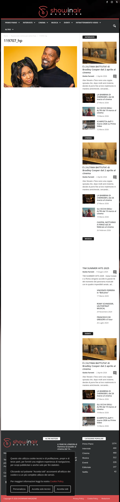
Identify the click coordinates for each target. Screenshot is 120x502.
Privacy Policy (78, 498)
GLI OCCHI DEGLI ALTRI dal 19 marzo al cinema (106, 110)
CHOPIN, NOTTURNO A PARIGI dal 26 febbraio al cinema (106, 224)
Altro (9, 29)
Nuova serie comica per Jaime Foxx (23, 36)
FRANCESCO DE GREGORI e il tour (104, 318)
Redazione (106, 498)
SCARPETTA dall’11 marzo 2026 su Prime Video (106, 123)
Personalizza (19, 489)
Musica (56, 22)
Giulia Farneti (88, 76)
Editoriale (86, 467)
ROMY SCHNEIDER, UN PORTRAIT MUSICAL (105, 306)
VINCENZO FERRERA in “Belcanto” (106, 291)
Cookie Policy (56, 481)
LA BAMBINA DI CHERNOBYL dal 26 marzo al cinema (105, 97)
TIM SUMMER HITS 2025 (95, 268)
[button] (114, 26)
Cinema (43, 22)
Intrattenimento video (88, 22)
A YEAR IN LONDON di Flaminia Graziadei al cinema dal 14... (67, 446)
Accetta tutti (62, 489)
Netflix (85, 472)
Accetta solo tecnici (41, 489)
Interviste (29, 22)
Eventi (68, 22)
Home (6, 36)
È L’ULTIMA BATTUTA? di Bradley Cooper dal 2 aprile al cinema (99, 69)
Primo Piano (12, 22)
